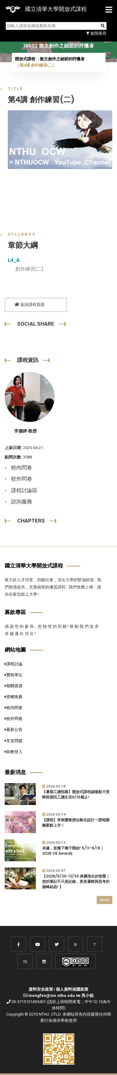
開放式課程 (25, 59)
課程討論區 (24, 490)
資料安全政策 (41, 989)
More (104, 900)
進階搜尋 (96, 33)
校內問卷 (21, 467)
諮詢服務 (21, 501)
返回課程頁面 (30, 304)
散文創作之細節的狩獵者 (62, 59)
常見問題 (13, 740)
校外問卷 (21, 479)
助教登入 (13, 751)
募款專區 (15, 612)
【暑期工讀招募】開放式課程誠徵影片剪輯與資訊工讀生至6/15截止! (76, 794)
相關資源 (13, 685)
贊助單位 (13, 674)
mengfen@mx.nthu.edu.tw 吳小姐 (61, 995)
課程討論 (13, 664)
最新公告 (13, 729)
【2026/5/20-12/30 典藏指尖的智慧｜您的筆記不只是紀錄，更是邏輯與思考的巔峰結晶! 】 (76, 881)
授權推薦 (13, 696)
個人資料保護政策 (72, 989)
